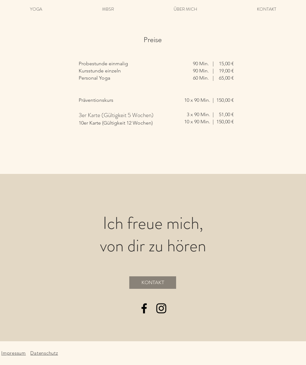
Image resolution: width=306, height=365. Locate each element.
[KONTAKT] (152, 282)
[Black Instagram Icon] (161, 308)
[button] (36, 9)
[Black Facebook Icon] (144, 308)
